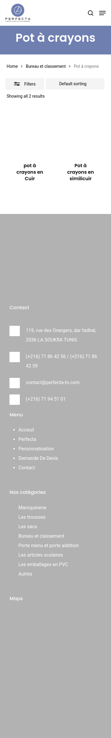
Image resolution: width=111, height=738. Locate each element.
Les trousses (31, 517)
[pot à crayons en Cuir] (30, 132)
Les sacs (27, 526)
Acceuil (26, 430)
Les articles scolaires (40, 555)
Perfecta (27, 439)
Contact (26, 467)
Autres (25, 574)
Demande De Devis (38, 458)
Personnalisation (36, 449)
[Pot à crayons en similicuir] (80, 132)
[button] (102, 13)
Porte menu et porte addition (48, 545)
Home (12, 66)
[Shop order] (75, 84)
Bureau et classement (46, 66)
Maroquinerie (32, 507)
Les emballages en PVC (43, 564)
